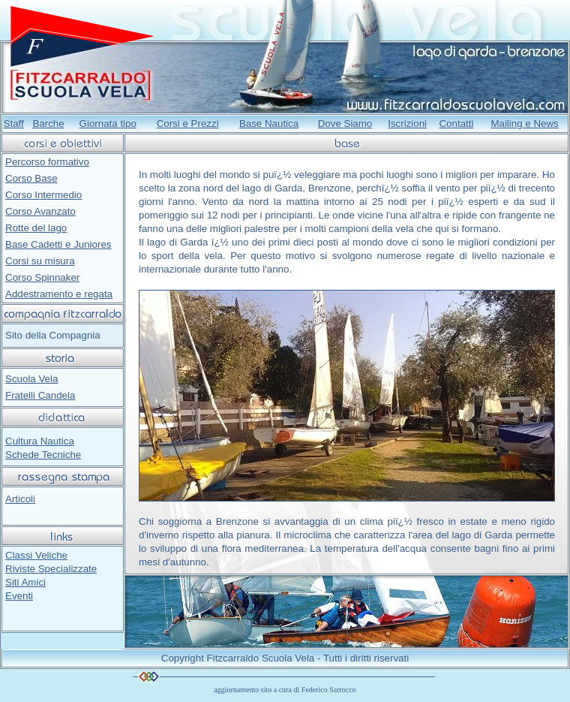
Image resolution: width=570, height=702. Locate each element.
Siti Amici (25, 582)
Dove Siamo (345, 123)
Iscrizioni (407, 123)
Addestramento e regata (58, 294)
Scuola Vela (31, 378)
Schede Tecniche (43, 454)
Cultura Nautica (39, 441)
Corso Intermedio (43, 194)
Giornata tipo (108, 123)
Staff (14, 123)
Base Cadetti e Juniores (58, 244)
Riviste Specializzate (51, 568)
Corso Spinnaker (42, 277)
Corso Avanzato (40, 211)
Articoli (20, 499)
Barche (48, 123)
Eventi (19, 595)
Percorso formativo (47, 161)
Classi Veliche (36, 555)
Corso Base (31, 178)
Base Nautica (268, 123)
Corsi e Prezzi (188, 123)
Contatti (456, 123)
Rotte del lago (36, 227)
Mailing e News (524, 123)
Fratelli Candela (40, 395)
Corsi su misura (40, 261)
